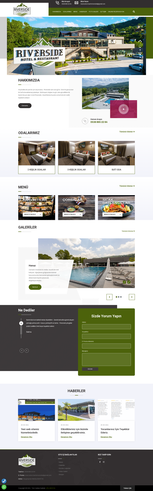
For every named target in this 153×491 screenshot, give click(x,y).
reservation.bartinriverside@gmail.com (38, 475)
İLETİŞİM (103, 11)
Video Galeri (62, 471)
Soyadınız (85, 332)
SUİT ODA (116, 169)
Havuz (32, 265)
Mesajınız (85, 351)
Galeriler (61, 465)
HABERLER (83, 11)
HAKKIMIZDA (57, 11)
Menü (60, 462)
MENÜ (75, 11)
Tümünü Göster (127, 132)
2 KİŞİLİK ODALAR (37, 169)
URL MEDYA (50, 488)
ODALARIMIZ (67, 11)
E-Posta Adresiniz (88, 341)
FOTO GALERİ (93, 11)
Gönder (90, 369)
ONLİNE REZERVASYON (116, 11)
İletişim (61, 474)
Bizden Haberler (64, 468)
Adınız (84, 322)
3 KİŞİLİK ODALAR (76, 169)
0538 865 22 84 (99, 122)
